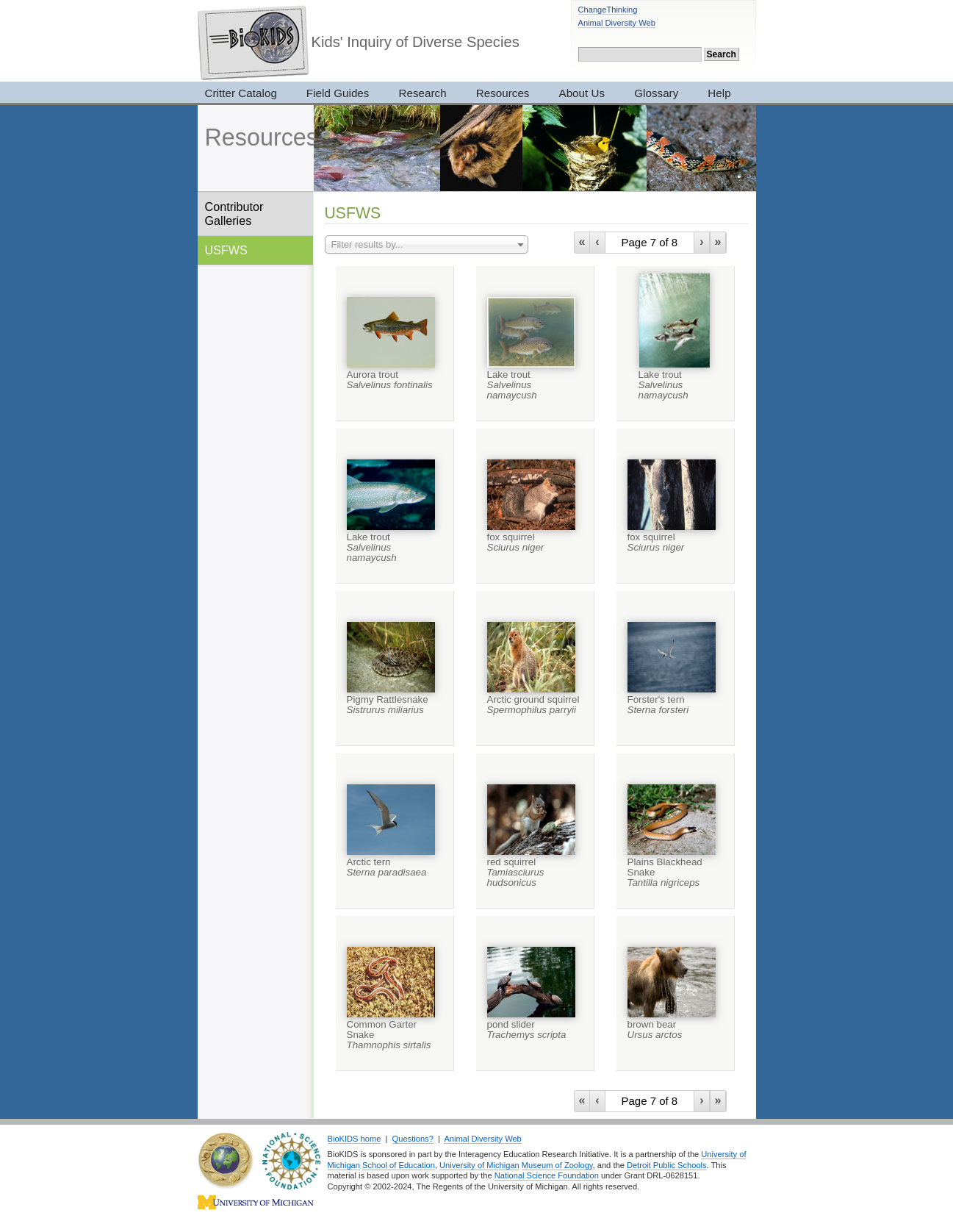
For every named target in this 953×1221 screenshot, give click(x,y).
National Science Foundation (547, 1175)
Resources (503, 93)
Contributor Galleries (234, 213)
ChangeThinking (608, 9)
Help (719, 93)
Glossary (656, 93)
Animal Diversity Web (616, 22)
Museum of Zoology (557, 1165)
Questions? (413, 1138)
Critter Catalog (241, 93)
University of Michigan (479, 1165)
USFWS (226, 250)
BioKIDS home (354, 1138)
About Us (582, 93)
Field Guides (338, 93)
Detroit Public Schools (667, 1165)
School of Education (398, 1165)
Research (422, 93)
